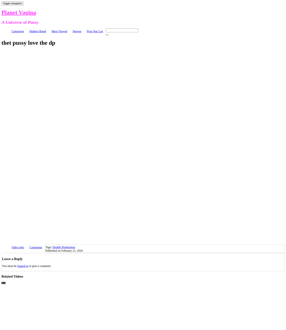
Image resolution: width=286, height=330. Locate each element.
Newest (77, 31)
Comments (36, 247)
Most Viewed (59, 31)
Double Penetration (64, 247)
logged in (22, 266)
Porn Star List (95, 31)
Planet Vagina (18, 12)
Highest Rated (37, 31)
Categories (17, 31)
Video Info (17, 247)
